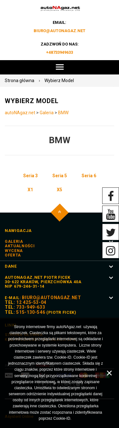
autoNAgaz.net (20, 112)
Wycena (14, 251)
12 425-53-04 (31, 302)
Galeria (47, 112)
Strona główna (19, 80)
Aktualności (20, 246)
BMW (63, 112)
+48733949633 (59, 52)
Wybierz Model (59, 80)
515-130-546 (30, 312)
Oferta (13, 255)
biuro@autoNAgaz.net (59, 30)
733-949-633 (30, 307)
